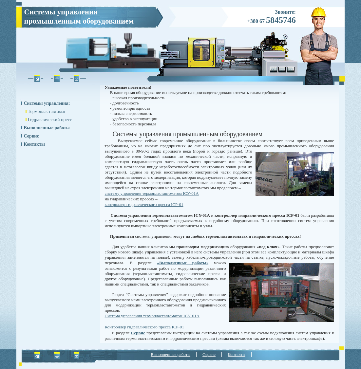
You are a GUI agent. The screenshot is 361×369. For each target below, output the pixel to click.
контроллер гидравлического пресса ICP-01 (144, 204)
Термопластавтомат (47, 111)
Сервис (31, 136)
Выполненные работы (47, 127)
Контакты (34, 144)
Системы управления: (47, 103)
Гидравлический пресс (50, 119)
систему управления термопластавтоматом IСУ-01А (152, 193)
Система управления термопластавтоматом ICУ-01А (152, 315)
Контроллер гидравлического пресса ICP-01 (144, 326)
